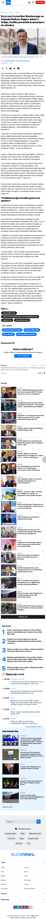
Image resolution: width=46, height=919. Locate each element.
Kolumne (4, 884)
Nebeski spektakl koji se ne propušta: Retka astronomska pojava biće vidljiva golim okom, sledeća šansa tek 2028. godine (25, 659)
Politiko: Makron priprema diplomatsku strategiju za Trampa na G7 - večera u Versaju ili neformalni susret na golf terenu (30, 455)
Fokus (12, 698)
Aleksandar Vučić (35, 833)
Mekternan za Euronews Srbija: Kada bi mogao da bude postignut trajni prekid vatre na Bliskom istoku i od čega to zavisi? (26, 702)
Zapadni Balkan (22, 320)
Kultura (23, 778)
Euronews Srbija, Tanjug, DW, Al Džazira (17, 60)
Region (18, 12)
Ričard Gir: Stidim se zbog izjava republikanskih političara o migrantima (23, 722)
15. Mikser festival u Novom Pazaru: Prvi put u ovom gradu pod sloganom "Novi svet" (27, 683)
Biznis (26, 872)
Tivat (28, 843)
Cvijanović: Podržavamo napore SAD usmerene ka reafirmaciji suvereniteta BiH (29, 544)
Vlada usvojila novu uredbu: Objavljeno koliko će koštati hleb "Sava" (25, 668)
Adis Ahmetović (9, 313)
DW (22, 247)
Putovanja (27, 880)
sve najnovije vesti (35, 727)
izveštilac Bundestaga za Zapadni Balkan (20, 316)
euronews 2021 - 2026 (22, 916)
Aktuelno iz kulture (17, 679)
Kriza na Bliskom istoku (26, 334)
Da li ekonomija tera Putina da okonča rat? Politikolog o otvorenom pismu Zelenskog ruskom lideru (28, 468)
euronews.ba (10, 731)
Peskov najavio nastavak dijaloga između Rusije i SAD (30, 429)
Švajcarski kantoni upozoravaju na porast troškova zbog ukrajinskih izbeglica (30, 608)
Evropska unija (33, 838)
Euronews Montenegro (12, 330)
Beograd (19, 843)
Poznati (13, 718)
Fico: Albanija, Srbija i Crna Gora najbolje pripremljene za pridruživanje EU (29, 481)
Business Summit (29, 888)
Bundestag (7, 320)
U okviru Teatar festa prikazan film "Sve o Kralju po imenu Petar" (31, 782)
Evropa (11, 12)
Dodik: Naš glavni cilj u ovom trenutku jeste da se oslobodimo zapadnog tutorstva (29, 570)
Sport (26, 876)
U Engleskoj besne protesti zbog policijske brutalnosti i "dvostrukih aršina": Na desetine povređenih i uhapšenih (30, 405)
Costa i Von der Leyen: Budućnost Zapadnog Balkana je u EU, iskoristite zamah (32, 796)
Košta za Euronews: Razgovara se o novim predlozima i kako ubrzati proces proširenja (30, 506)
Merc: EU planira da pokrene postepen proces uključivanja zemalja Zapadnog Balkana (28, 582)
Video (26, 884)
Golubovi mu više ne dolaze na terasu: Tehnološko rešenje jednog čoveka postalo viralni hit (24, 641)
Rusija (22, 838)
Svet (2, 872)
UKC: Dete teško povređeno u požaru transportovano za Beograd (28, 557)
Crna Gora (11, 838)
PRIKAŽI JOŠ (7, 807)
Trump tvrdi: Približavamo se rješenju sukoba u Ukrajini (30, 767)
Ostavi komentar (23, 356)
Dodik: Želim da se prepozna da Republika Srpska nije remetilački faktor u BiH (30, 443)
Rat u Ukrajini (8, 334)
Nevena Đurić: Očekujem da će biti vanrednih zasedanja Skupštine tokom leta (26, 692)
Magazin (4, 880)
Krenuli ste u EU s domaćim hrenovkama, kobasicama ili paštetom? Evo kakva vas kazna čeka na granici (31, 755)
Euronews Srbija (10, 833)
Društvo (23, 736)
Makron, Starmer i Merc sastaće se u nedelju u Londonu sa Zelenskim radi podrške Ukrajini (29, 493)
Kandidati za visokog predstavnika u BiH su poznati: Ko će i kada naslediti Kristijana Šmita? (30, 417)
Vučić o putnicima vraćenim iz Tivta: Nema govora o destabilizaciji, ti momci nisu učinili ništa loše (24, 632)
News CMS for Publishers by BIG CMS (23, 918)
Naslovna (3, 12)
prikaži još (23, 617)
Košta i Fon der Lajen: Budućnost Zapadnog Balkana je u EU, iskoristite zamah (29, 595)
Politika (13, 688)
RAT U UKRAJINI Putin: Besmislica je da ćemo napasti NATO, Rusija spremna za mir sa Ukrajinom (30, 392)
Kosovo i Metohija (32, 330)
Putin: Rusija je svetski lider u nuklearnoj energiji (28, 518)
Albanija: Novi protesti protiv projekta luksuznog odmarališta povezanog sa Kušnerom (29, 531)
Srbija (22, 833)
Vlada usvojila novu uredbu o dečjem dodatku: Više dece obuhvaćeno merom (25, 650)
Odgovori (4, 373)
